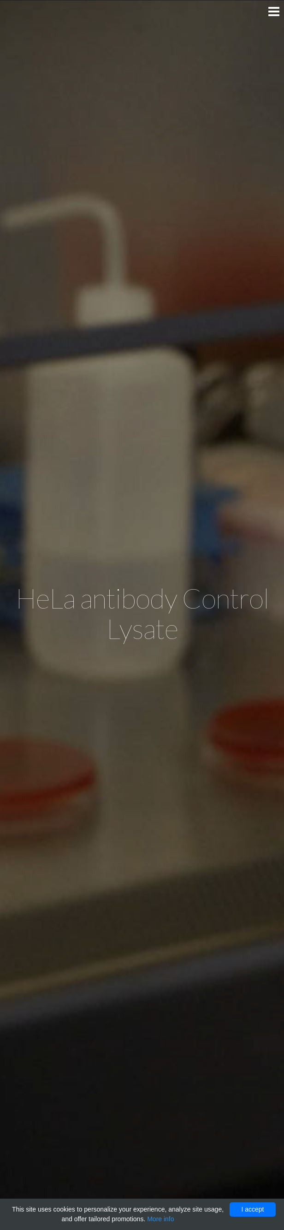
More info (160, 1219)
